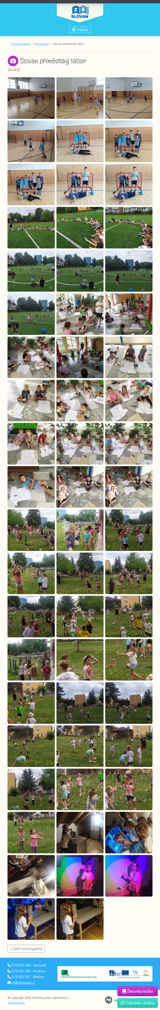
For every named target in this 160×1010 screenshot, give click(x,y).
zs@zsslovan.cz (23, 982)
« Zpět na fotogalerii (26, 948)
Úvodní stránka (20, 44)
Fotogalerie (42, 44)
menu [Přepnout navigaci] (80, 29)
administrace (16, 1003)
